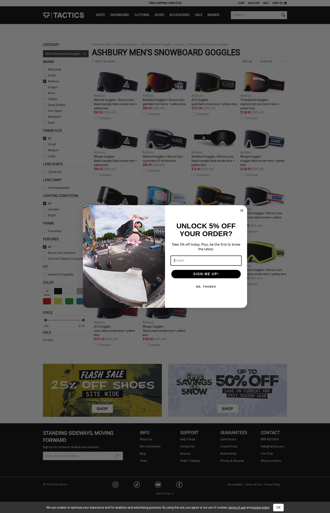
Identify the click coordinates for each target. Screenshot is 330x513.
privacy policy (260, 507)
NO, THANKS (206, 286)
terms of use (237, 507)
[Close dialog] (242, 210)
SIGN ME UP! (206, 274)
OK (278, 507)
